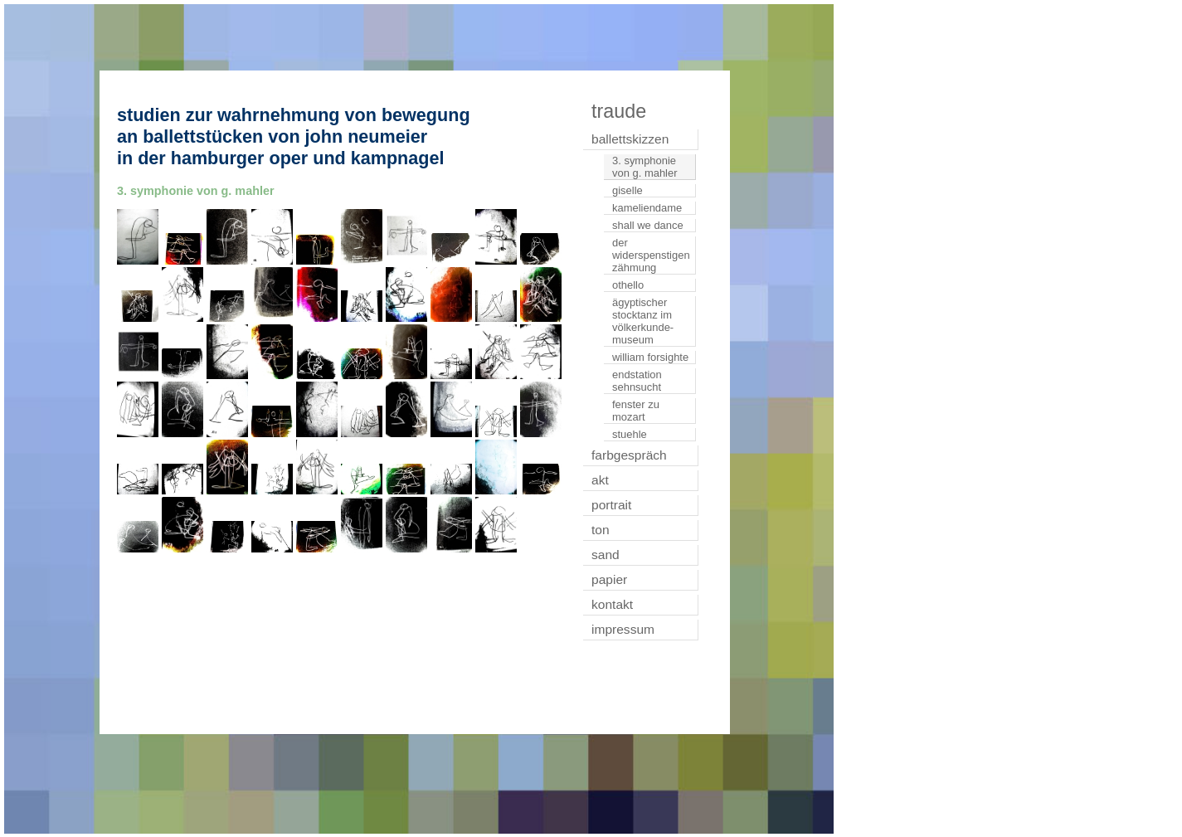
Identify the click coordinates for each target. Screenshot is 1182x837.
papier (609, 579)
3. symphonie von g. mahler (644, 166)
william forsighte (650, 357)
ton (600, 530)
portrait (611, 505)
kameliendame (647, 208)
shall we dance (647, 225)
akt (600, 480)
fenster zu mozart (635, 410)
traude (618, 111)
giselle (627, 190)
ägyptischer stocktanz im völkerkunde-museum (643, 321)
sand (605, 554)
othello (628, 285)
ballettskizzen (630, 139)
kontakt (612, 604)
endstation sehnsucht (637, 380)
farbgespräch (629, 455)
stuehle (629, 434)
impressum (622, 629)
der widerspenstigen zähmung (651, 255)
